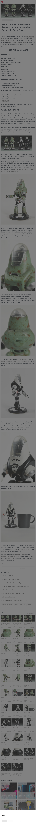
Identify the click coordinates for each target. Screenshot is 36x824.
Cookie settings (18, 820)
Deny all (10, 820)
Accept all (5, 820)
